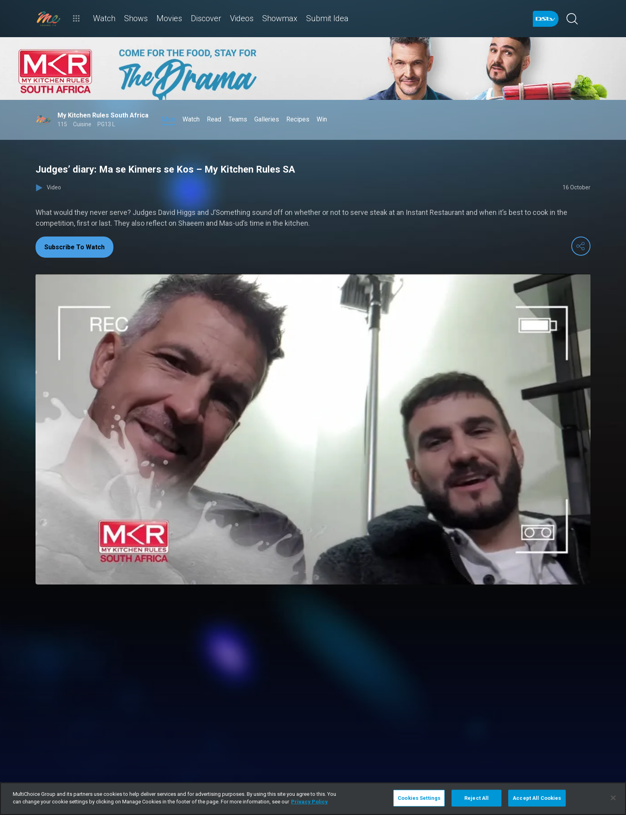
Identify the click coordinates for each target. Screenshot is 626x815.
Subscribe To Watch (74, 247)
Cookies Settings (419, 798)
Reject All (476, 798)
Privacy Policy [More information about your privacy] (309, 802)
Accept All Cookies (537, 798)
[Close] (613, 798)
